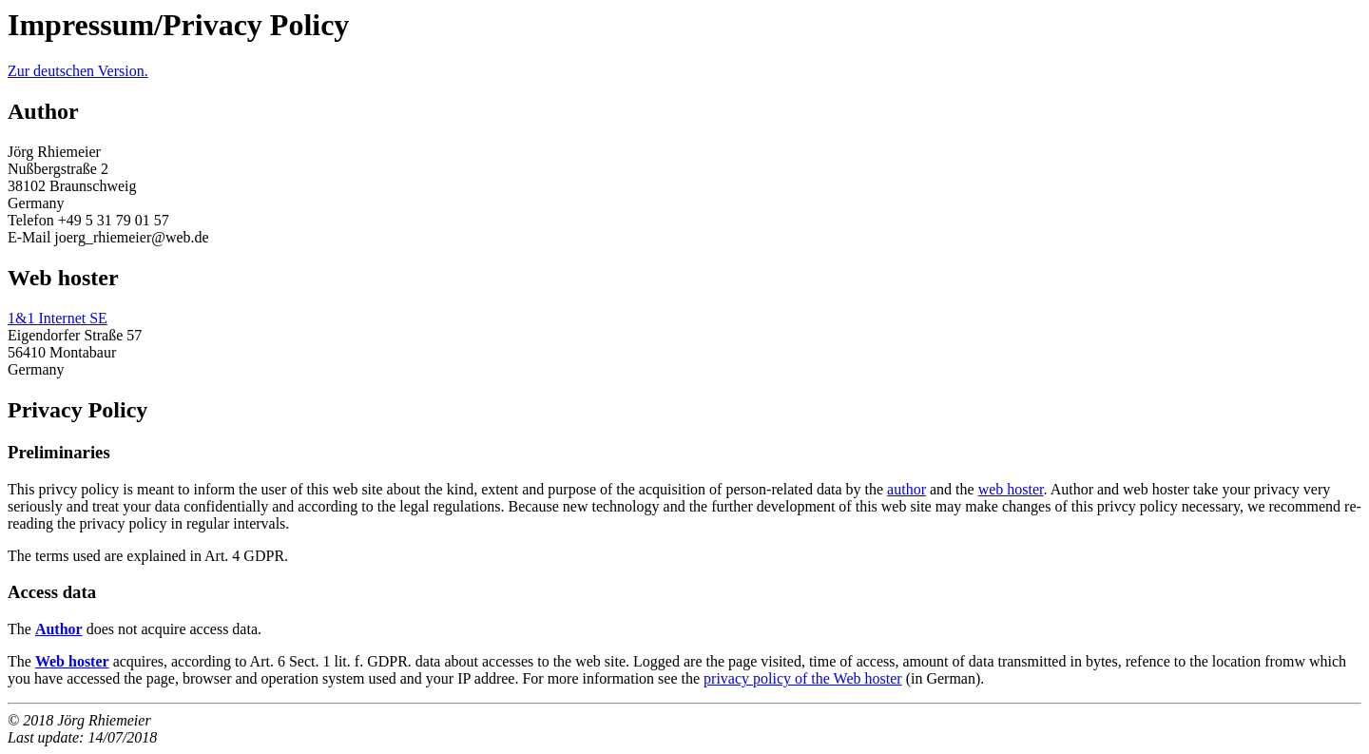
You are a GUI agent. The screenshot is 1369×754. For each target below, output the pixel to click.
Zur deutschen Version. (78, 71)
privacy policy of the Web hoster (803, 678)
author (906, 489)
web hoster (1011, 489)
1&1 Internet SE (57, 318)
